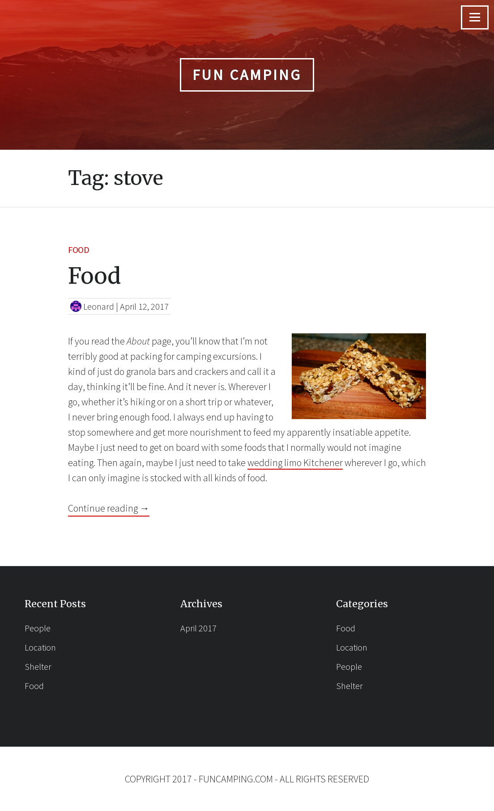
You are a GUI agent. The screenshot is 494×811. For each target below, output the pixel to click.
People (38, 628)
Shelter (38, 666)
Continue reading (108, 507)
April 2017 (198, 628)
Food (78, 249)
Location (40, 647)
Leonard (98, 306)
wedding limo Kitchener (295, 462)
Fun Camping (247, 74)
